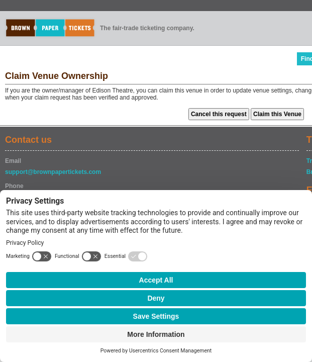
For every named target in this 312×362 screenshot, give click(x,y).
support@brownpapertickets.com (53, 171)
